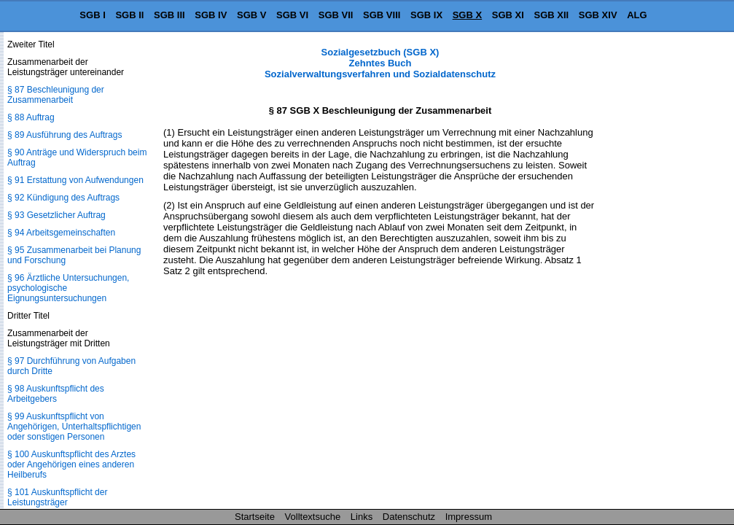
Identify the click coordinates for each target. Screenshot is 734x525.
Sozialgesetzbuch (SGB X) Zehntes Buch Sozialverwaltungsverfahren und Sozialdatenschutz (380, 63)
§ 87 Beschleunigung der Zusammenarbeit (55, 95)
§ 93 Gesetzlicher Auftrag (56, 215)
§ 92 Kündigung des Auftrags (63, 197)
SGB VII (336, 14)
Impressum (468, 516)
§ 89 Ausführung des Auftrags (64, 135)
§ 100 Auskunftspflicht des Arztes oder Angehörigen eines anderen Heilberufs (71, 464)
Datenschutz (409, 516)
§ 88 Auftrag (31, 117)
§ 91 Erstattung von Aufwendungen (75, 180)
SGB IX (426, 14)
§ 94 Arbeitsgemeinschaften (61, 233)
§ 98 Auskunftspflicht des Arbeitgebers (55, 394)
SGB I (92, 14)
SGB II (129, 14)
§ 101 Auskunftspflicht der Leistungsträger (57, 497)
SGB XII (551, 14)
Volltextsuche (313, 516)
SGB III (169, 14)
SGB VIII (381, 14)
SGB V (251, 14)
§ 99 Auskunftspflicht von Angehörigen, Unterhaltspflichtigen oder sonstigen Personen (74, 426)
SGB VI (292, 14)
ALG (637, 14)
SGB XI (508, 14)
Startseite (255, 516)
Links (361, 516)
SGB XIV (598, 14)
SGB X (467, 14)
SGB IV (211, 14)
